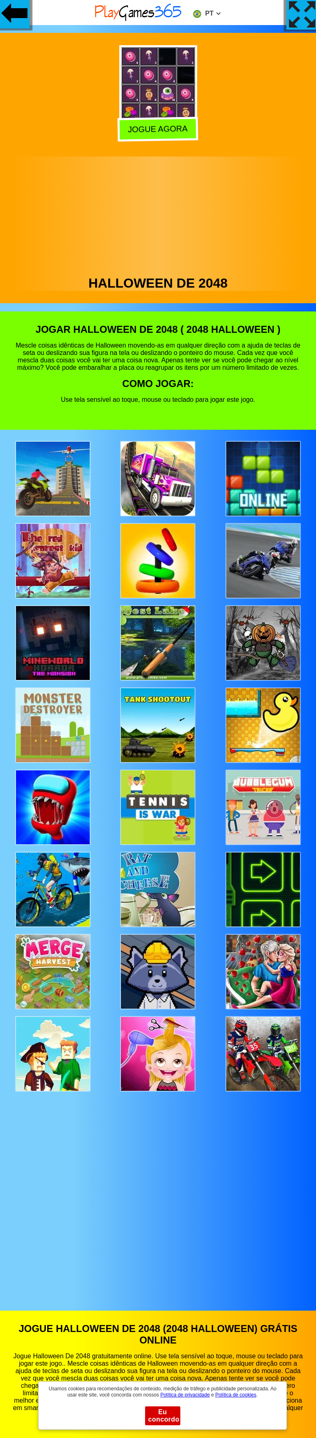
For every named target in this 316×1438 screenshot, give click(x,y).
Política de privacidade (185, 1395)
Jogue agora (157, 128)
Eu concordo (164, 1415)
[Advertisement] (158, 214)
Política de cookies (235, 1395)
